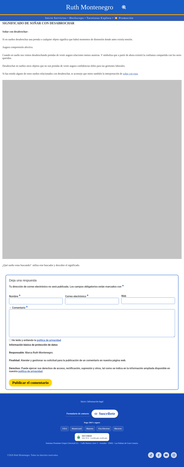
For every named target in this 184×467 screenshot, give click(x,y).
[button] (68, 18)
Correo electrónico (76, 296)
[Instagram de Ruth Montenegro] (174, 455)
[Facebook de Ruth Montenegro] (159, 455)
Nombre (14, 296)
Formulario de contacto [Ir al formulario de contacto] (78, 413)
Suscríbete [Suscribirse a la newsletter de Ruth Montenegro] (104, 414)
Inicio (49, 18)
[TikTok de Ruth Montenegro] (151, 455)
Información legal (95, 401)
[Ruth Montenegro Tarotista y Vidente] (89, 7)
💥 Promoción (123, 18)
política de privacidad (49, 340)
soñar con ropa (130, 73)
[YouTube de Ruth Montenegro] (166, 455)
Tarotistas (93, 18)
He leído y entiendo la (36, 340)
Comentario (20, 307)
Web (123, 295)
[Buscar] (124, 7)
